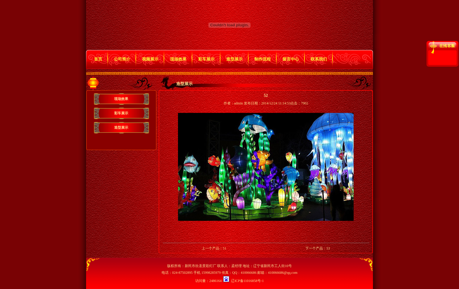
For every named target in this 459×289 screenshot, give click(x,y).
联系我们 (319, 59)
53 (328, 248)
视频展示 (150, 59)
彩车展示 (206, 59)
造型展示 (234, 59)
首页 (98, 59)
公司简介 (122, 59)
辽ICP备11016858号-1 (247, 281)
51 (224, 248)
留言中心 (290, 59)
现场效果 (178, 59)
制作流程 (262, 59)
